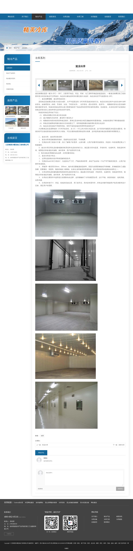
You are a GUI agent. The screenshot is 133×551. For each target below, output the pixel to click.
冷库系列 (24, 48)
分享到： (38, 441)
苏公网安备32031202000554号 (59, 543)
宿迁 (101, 543)
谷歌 (78, 543)
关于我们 (94, 516)
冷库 (40, 93)
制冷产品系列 (10, 73)
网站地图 (69, 543)
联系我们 (107, 522)
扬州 (116, 543)
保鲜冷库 (121, 445)
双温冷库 (45, 445)
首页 (10, 48)
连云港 (93, 543)
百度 (75, 543)
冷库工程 (107, 519)
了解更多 (8, 534)
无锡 (108, 543)
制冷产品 (16, 48)
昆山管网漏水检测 (51, 502)
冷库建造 (119, 519)
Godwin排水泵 (18, 502)
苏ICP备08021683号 (45, 543)
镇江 (119, 543)
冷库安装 (48, 99)
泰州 (104, 543)
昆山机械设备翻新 (72, 502)
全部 (42, 436)
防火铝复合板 (84, 502)
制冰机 (8, 84)
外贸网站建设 (29, 502)
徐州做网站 (39, 502)
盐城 (112, 543)
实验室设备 (10, 89)
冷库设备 (94, 519)
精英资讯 (119, 516)
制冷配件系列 (10, 78)
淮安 (88, 543)
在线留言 (94, 522)
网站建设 (94, 502)
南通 (97, 543)
